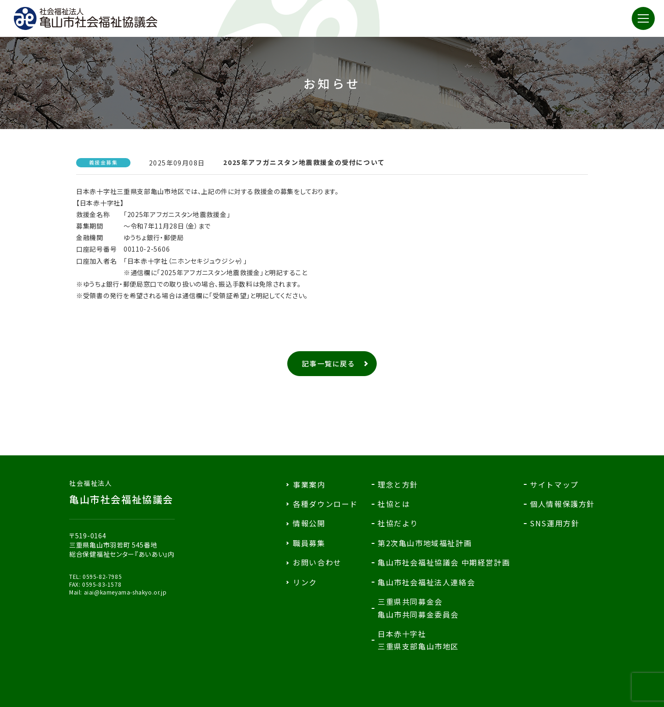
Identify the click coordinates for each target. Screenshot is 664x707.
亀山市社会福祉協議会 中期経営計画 (444, 562)
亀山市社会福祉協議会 (122, 492)
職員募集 (309, 542)
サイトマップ (554, 484)
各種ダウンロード (325, 503)
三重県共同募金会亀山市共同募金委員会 (418, 607)
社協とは (394, 503)
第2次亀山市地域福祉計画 (425, 542)
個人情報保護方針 (562, 503)
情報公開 (309, 523)
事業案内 (309, 484)
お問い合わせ (317, 562)
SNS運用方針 (554, 523)
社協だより (398, 523)
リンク (305, 582)
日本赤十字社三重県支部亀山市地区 (418, 640)
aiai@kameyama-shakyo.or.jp (125, 592)
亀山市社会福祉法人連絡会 (426, 582)
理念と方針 (398, 484)
